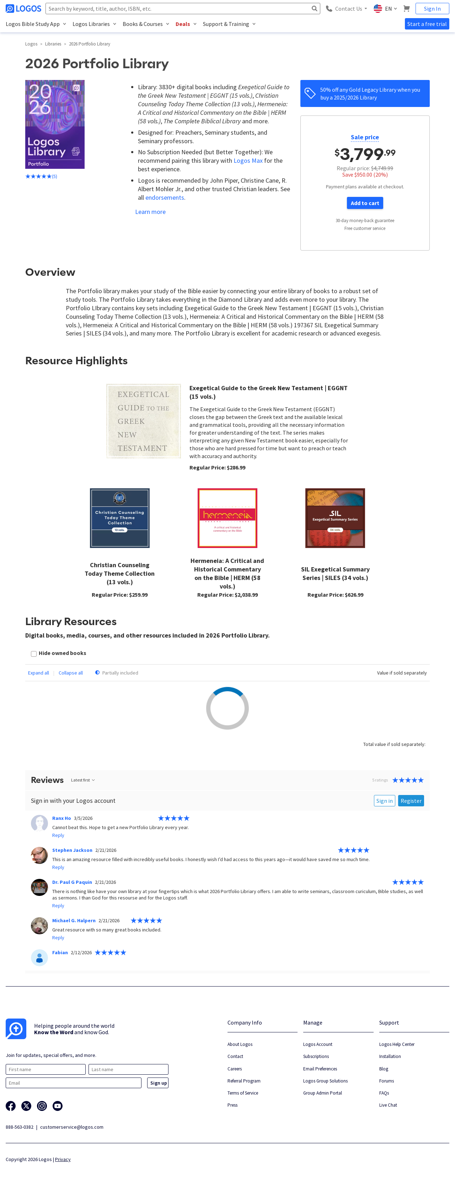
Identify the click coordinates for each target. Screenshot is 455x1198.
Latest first (83, 780)
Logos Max (248, 160)
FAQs (384, 1093)
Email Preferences (320, 1069)
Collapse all (71, 672)
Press (232, 1105)
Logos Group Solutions (325, 1081)
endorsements (164, 197)
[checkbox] (58, 654)
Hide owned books (62, 652)
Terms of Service (243, 1093)
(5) (41, 176)
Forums (386, 1081)
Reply (58, 835)
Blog (383, 1069)
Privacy (63, 1159)
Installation (390, 1056)
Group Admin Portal (322, 1093)
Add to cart (365, 202)
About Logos (240, 1044)
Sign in (384, 800)
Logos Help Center (396, 1044)
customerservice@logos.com (71, 1127)
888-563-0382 (19, 1127)
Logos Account (317, 1044)
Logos (31, 44)
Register (411, 800)
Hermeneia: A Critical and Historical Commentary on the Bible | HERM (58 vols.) (227, 573)
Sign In (432, 8)
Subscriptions (316, 1056)
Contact (235, 1056)
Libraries (53, 44)
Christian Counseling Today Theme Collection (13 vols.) (120, 573)
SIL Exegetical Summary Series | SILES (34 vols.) (335, 573)
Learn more (150, 212)
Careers (235, 1069)
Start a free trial (427, 23)
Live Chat (388, 1105)
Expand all (38, 672)
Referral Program (244, 1081)
